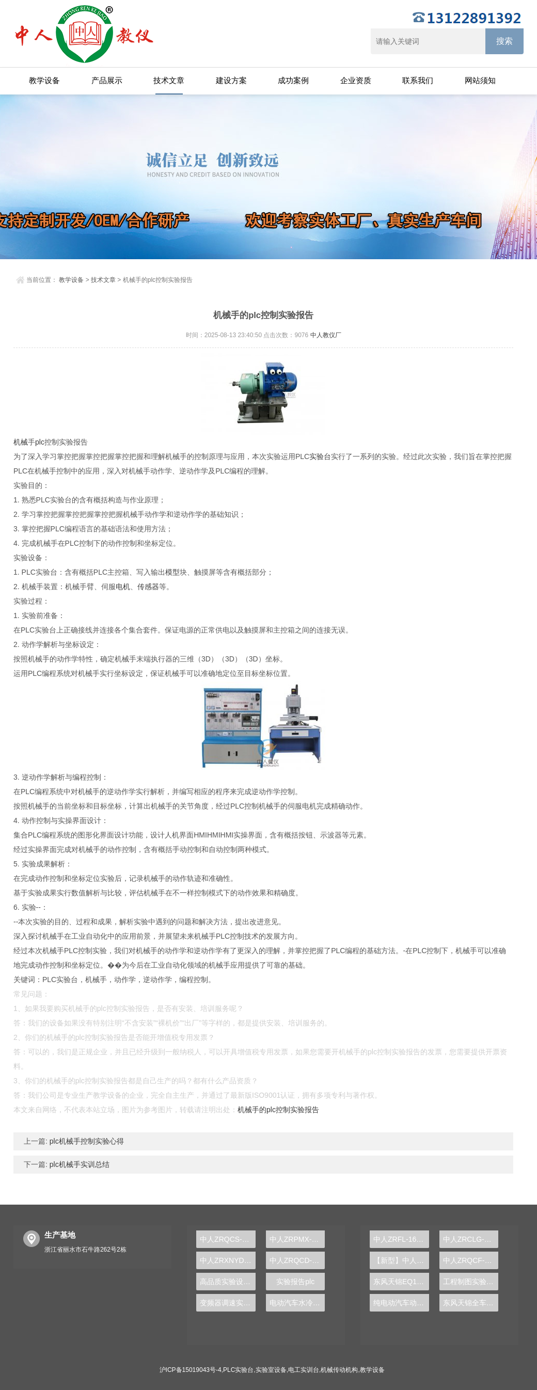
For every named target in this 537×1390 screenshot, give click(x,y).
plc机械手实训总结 (78, 1164)
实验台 (320, 456)
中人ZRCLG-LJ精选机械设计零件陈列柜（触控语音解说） (471, 1239)
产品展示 (106, 80)
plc (39, 442)
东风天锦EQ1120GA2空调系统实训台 (401, 1281)
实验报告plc (295, 1281)
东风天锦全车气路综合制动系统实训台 (471, 1303)
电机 (123, 586)
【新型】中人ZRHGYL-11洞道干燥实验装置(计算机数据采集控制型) (401, 1260)
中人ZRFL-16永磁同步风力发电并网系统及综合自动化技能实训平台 (401, 1239)
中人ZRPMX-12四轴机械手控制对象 (297, 1239)
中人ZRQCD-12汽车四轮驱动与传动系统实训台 (297, 1260)
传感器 (148, 586)
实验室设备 (271, 1369)
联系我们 (417, 80)
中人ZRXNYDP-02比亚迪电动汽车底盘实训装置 (228, 1260)
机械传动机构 (339, 1369)
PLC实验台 (238, 1369)
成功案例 (293, 80)
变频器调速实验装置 (228, 1303)
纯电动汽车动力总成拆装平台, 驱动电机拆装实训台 (401, 1303)
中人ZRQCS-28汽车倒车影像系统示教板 (228, 1239)
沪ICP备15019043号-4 (191, 1369)
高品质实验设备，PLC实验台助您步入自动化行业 (228, 1281)
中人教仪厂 (325, 335)
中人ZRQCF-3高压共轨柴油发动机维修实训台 (471, 1260)
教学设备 (44, 80)
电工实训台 (303, 1369)
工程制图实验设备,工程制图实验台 (471, 1281)
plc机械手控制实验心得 (86, 1141)
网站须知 (480, 80)
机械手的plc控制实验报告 (278, 1109)
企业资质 (355, 80)
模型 (172, 572)
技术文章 (168, 80)
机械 (20, 442)
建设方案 (231, 80)
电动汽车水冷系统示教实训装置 (297, 1303)
